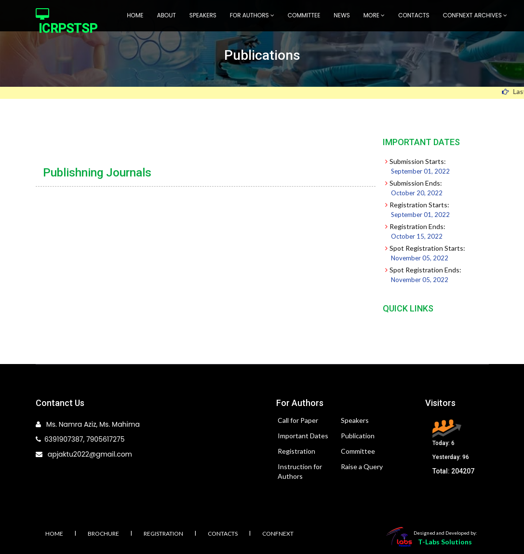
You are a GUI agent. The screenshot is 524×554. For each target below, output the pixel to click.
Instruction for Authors (300, 471)
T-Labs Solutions (445, 542)
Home (135, 15)
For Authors (252, 15)
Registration (296, 451)
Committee (304, 15)
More (374, 15)
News (341, 15)
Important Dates (303, 436)
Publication (358, 436)
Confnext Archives (475, 15)
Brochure (103, 533)
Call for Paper (298, 420)
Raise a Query (362, 466)
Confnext (278, 533)
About (166, 15)
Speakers (202, 15)
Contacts (414, 15)
